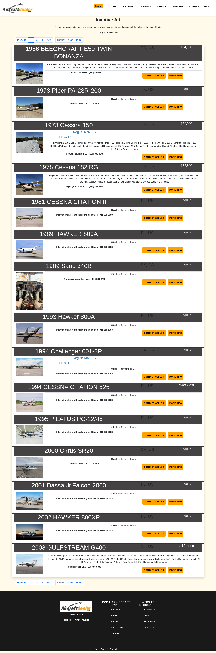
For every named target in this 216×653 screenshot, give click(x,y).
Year (70, 40)
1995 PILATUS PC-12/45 (69, 418)
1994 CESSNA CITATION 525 (68, 386)
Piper (115, 621)
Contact (194, 6)
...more (190, 68)
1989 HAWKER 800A (69, 233)
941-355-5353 (106, 215)
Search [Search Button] (98, 6)
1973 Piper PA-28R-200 (68, 90)
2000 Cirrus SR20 (68, 450)
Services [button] (161, 6)
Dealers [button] (145, 6)
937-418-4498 (92, 104)
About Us (148, 615)
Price (78, 40)
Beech (116, 615)
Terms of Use (150, 609)
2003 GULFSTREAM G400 (69, 547)
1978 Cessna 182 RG (68, 167)
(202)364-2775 (98, 279)
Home (115, 6)
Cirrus (116, 634)
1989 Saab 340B (69, 266)
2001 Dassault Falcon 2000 (68, 485)
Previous (21, 40)
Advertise (178, 6)
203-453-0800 (94, 567)
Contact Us (149, 627)
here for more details (126, 99)
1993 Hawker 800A (69, 316)
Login (207, 6)
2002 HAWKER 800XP (69, 517)
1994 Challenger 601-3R (68, 351)
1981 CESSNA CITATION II (68, 201)
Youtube (85, 620)
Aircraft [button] (128, 6)
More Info (175, 75)
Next (49, 40)
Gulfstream (118, 627)
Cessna (116, 609)
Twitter (77, 620)
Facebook (67, 620)
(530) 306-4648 (96, 154)
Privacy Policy (150, 621)
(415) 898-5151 (96, 72)
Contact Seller (154, 75)
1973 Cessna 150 (69, 125)
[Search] (79, 6)
